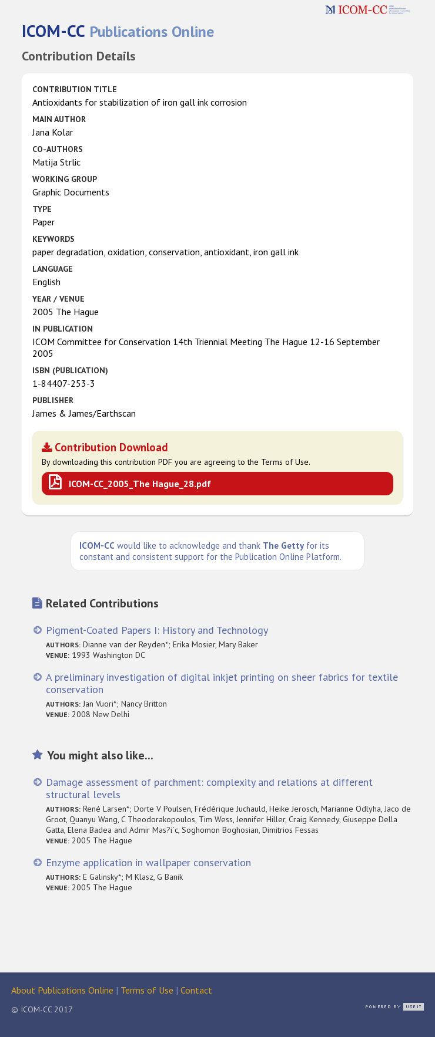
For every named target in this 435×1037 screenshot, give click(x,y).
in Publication (62, 328)
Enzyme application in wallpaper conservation (148, 862)
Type (42, 209)
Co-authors (57, 149)
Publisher (52, 400)
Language (52, 269)
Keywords (53, 239)
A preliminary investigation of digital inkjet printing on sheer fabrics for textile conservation (222, 683)
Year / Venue (58, 298)
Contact (196, 990)
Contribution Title (74, 89)
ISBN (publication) (70, 370)
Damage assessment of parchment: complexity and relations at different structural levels (209, 788)
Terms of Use (147, 990)
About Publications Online (62, 990)
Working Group (64, 179)
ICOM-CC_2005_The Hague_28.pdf (140, 483)
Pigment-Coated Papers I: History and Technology (157, 630)
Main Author (59, 119)
